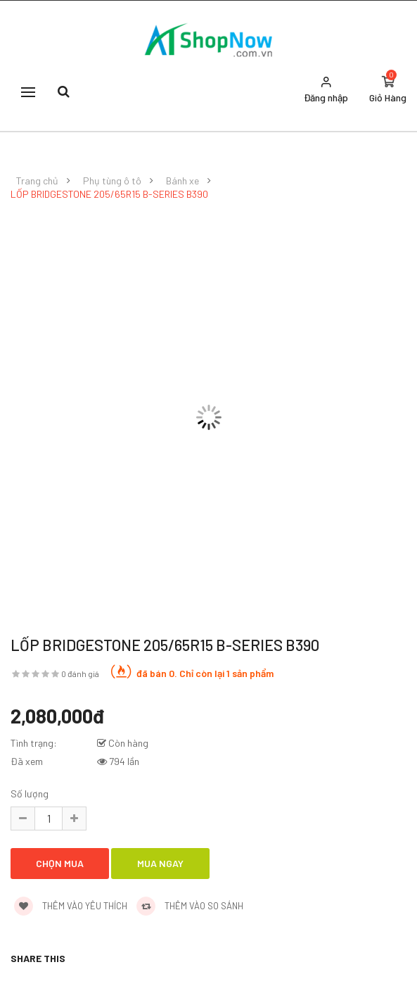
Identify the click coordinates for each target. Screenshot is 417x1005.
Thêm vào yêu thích (70, 905)
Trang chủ (37, 181)
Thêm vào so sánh (189, 905)
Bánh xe (182, 181)
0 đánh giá (80, 673)
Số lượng (30, 793)
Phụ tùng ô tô (112, 181)
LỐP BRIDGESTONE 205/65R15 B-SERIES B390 (109, 194)
